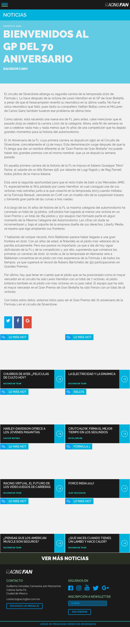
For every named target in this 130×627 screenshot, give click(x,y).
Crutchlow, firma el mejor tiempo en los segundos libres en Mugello (90, 430)
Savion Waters (11, 438)
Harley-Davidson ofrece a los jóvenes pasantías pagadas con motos (24, 430)
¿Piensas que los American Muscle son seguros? (24, 539)
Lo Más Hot (17, 337)
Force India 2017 (81, 483)
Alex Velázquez (77, 493)
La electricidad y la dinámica (91, 374)
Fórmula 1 (82, 446)
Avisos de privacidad (53, 624)
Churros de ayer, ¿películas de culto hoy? (26, 375)
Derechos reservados (82, 624)
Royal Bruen (75, 438)
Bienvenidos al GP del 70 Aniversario (45, 46)
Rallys (79, 392)
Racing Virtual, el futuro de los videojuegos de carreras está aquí (27, 485)
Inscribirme (79, 611)
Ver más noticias (65, 558)
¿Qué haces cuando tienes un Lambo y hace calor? (89, 539)
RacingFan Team (12, 384)
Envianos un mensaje (24, 605)
